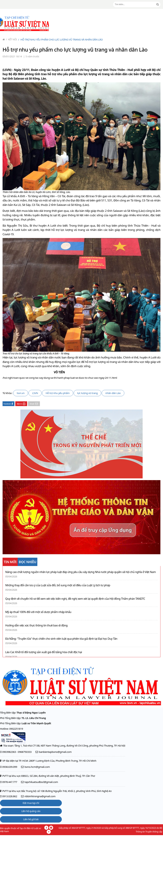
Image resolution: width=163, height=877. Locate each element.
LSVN (35, 393)
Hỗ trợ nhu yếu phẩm (58, 393)
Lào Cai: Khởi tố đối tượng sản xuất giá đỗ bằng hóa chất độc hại (43, 652)
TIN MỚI (10, 562)
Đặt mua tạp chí (31, 803)
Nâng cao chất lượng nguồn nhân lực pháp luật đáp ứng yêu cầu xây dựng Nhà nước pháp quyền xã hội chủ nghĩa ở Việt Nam (80, 572)
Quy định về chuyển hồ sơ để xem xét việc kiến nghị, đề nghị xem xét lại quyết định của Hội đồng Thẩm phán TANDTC (75, 599)
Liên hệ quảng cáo (30, 811)
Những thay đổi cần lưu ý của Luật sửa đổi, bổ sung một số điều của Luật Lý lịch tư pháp (57, 585)
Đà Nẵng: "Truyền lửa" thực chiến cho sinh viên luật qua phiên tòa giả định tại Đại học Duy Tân (61, 639)
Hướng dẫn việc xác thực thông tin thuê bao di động (36, 625)
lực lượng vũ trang (87, 393)
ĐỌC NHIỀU (27, 562)
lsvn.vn (20, 393)
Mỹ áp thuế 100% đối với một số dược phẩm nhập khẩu (38, 612)
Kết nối (11, 39)
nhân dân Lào (113, 393)
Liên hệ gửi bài (30, 819)
